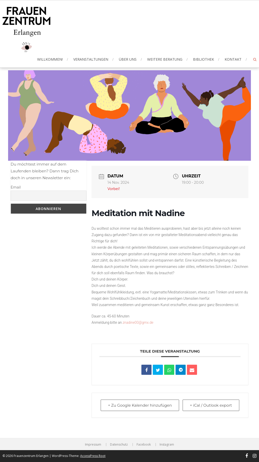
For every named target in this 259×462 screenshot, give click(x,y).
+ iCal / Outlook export (211, 405)
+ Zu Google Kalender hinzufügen (140, 405)
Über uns (128, 59)
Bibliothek (203, 59)
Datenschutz (119, 444)
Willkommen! (50, 59)
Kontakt (233, 59)
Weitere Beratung (164, 59)
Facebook (144, 444)
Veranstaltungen (90, 59)
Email (16, 187)
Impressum (93, 444)
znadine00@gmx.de (138, 322)
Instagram (167, 444)
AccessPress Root (92, 456)
